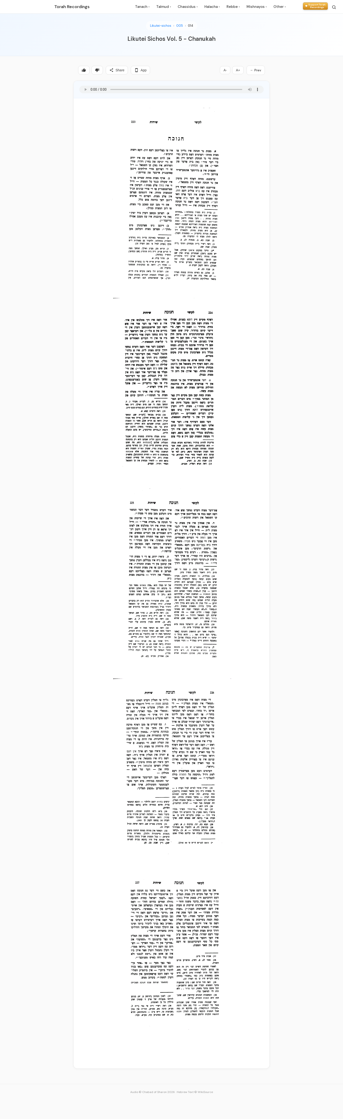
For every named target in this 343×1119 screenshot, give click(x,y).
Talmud (163, 6)
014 (190, 26)
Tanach (142, 6)
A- (225, 70)
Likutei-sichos (160, 26)
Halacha (212, 6)
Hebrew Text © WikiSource (195, 1092)
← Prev (255, 70)
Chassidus (188, 6)
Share (116, 70)
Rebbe (233, 6)
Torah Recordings (72, 7)
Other (279, 6)
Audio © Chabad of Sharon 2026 (152, 1092)
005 (179, 26)
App (140, 70)
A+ (238, 70)
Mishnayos (257, 6)
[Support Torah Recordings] (315, 6)
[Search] (334, 7)
